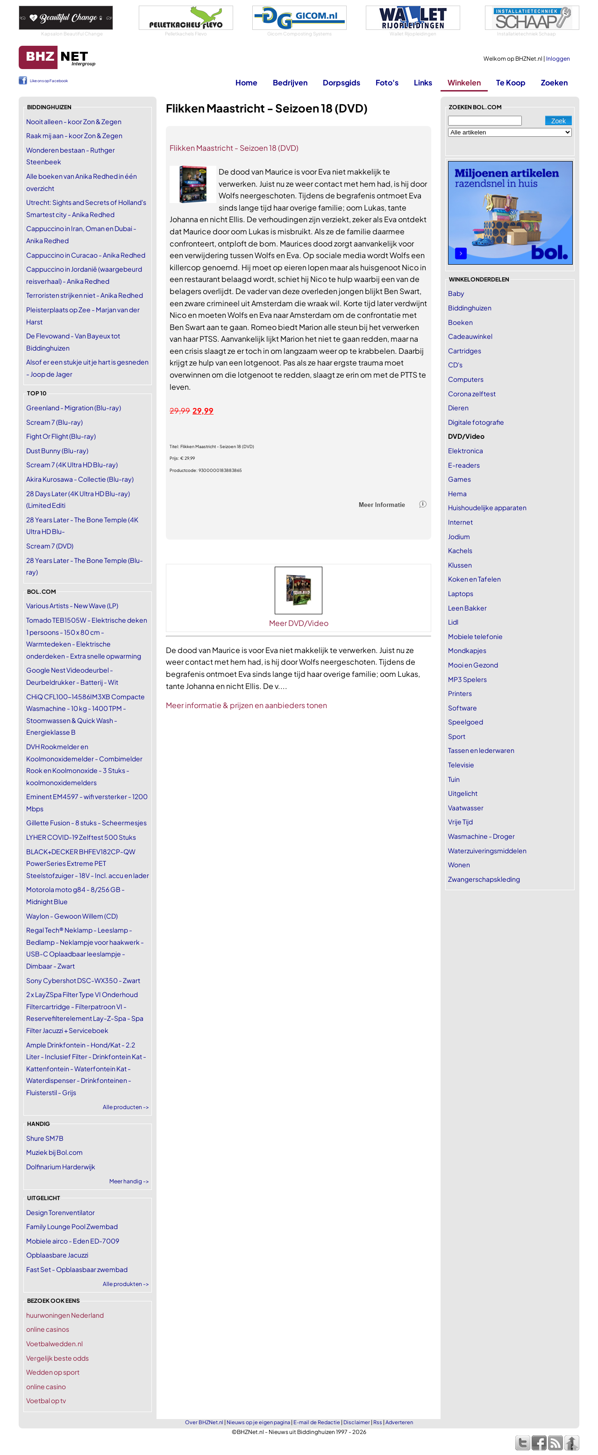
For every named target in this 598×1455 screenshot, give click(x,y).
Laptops (460, 593)
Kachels (460, 550)
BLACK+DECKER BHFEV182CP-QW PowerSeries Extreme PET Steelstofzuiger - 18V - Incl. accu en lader (87, 863)
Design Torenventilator (60, 1212)
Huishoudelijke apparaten (487, 507)
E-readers (464, 465)
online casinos (47, 1329)
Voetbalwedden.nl (54, 1343)
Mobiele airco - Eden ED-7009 (72, 1241)
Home (246, 82)
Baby (456, 293)
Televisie (461, 764)
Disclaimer (356, 1422)
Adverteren (399, 1422)
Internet (460, 522)
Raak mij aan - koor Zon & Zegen (74, 135)
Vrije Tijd (460, 821)
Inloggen (558, 58)
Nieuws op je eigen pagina (258, 1422)
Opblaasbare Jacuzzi (57, 1255)
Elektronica (465, 450)
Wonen (459, 864)
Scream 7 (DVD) (49, 545)
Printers (460, 693)
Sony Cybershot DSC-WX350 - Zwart (83, 980)
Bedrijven (290, 82)
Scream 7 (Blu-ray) (54, 422)
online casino (46, 1386)
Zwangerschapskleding (484, 879)
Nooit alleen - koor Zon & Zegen (73, 121)
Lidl (453, 622)
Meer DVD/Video (298, 623)
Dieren (458, 407)
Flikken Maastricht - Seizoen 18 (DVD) (234, 148)
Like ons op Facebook (49, 80)
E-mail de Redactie (316, 1422)
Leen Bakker (467, 608)
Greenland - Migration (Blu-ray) (73, 407)
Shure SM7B (45, 1138)
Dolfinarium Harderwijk (60, 1166)
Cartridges (464, 350)
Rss (377, 1422)
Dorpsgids (341, 82)
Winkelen (464, 82)
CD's (455, 364)
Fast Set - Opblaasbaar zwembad (77, 1269)
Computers (466, 379)
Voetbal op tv (46, 1400)
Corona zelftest (472, 393)
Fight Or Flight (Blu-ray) (61, 436)
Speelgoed (465, 721)
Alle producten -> (126, 1107)
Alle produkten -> (126, 1283)
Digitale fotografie (476, 422)
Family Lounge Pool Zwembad (72, 1226)
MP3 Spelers (467, 679)
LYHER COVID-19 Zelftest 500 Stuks (81, 837)
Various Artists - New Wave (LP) (72, 605)
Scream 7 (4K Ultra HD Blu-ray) (72, 464)
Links (423, 82)
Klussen (460, 565)
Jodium (459, 536)
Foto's (387, 82)
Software (462, 707)
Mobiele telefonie (475, 636)
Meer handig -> (129, 1181)
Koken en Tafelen (474, 579)
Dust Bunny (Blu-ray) (57, 450)
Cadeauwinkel (470, 336)
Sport (456, 736)
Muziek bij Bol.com (54, 1152)
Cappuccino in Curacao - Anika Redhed (85, 255)
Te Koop (511, 82)
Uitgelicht (462, 793)
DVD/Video (466, 436)
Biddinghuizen (469, 307)
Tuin (454, 779)
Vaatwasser (466, 807)
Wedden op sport (52, 1372)
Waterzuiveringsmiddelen (487, 850)
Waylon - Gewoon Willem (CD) (72, 916)
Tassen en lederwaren (481, 750)
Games (459, 479)
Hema (457, 493)
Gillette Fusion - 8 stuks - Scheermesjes (86, 822)
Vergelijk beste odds (57, 1358)
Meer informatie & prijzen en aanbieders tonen (246, 705)
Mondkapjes (467, 650)
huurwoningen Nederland (65, 1315)
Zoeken (554, 82)
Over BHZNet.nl (204, 1422)
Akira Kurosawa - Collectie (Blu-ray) (80, 479)
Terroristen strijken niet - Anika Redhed (84, 295)
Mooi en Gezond (473, 665)
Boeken (460, 322)
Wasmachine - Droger (481, 836)
